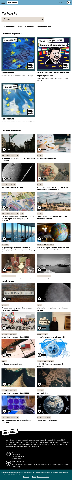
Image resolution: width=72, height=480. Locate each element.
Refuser (26, 477)
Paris (22, 213)
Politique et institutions (10, 155)
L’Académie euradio (18, 456)
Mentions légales (17, 458)
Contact (14, 453)
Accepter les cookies (40, 477)
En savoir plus (15, 474)
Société (39, 155)
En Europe (5, 245)
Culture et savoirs (8, 184)
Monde (39, 305)
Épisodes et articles (43, 27)
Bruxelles (12, 276)
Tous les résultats (8, 27)
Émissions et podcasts (25, 27)
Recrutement (16, 454)
